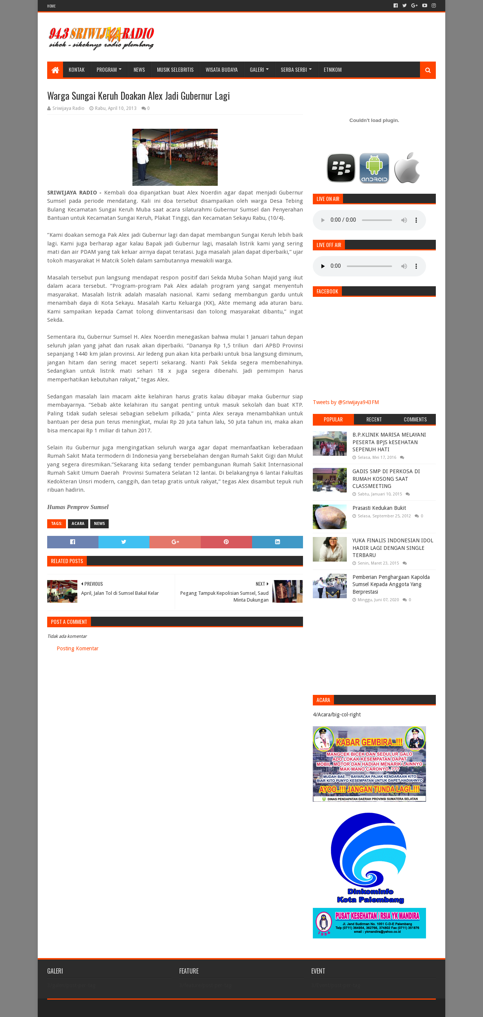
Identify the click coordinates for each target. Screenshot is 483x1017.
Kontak (77, 69)
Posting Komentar (77, 648)
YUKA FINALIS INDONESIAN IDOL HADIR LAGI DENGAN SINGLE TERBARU (392, 547)
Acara (78, 524)
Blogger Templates (132, 1008)
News (139, 69)
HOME (51, 6)
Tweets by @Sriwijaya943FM (346, 402)
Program (107, 69)
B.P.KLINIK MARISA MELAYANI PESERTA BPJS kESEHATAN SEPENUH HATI (389, 442)
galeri (257, 69)
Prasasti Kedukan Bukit (379, 508)
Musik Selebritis (175, 69)
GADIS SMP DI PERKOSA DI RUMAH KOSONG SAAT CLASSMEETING (386, 478)
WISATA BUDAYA (222, 69)
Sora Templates (89, 1008)
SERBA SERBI (294, 69)
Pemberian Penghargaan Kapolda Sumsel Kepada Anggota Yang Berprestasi (391, 584)
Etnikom (332, 69)
